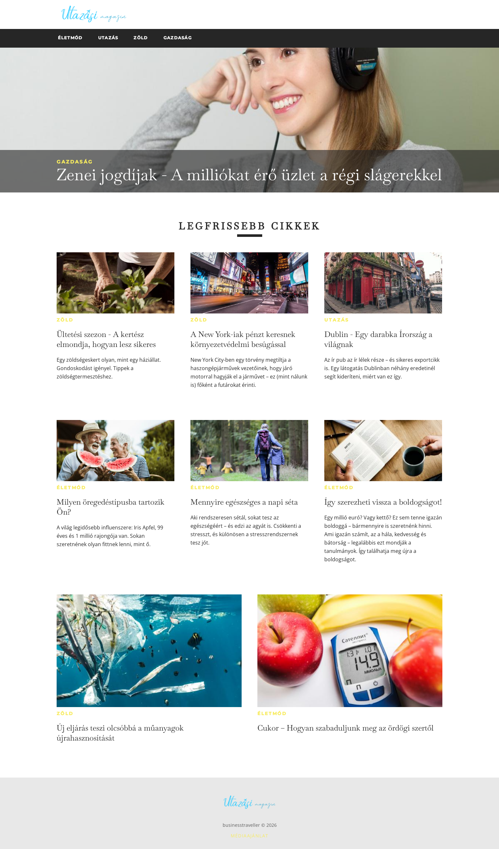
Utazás (336, 320)
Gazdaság (75, 162)
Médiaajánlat (250, 836)
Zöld (65, 320)
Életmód (71, 487)
